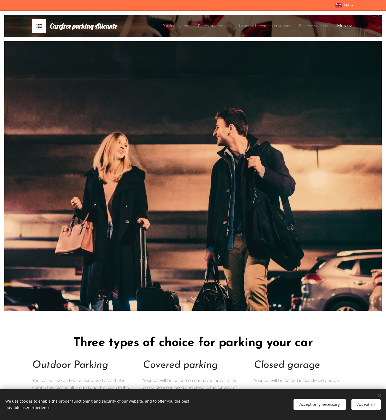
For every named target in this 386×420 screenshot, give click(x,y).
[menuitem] (173, 26)
